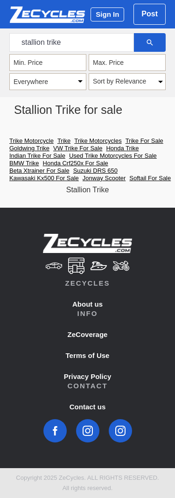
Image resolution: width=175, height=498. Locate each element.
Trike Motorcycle (31, 140)
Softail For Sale (150, 178)
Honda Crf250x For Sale (75, 163)
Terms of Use (88, 355)
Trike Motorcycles (97, 140)
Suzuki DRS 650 (95, 170)
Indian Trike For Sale (37, 155)
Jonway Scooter (104, 178)
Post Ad (149, 17)
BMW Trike (24, 163)
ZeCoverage (88, 334)
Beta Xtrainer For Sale (39, 170)
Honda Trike (122, 148)
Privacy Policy (88, 376)
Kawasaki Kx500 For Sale (44, 178)
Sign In (107, 14)
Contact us (88, 407)
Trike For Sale (144, 140)
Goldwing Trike (29, 148)
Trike (63, 140)
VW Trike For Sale (77, 148)
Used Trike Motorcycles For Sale (113, 155)
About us (87, 304)
